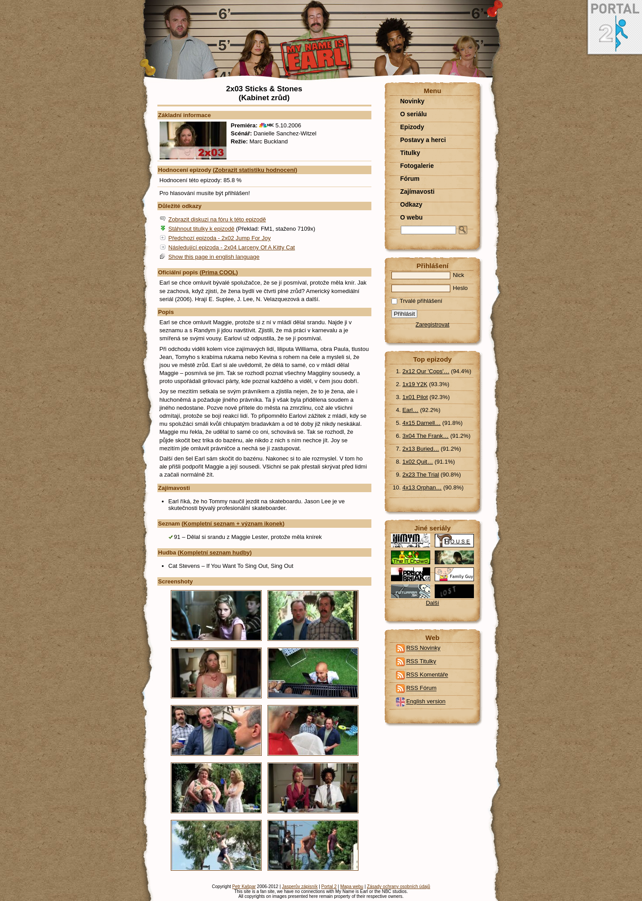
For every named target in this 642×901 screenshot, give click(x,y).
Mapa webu (351, 886)
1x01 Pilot (415, 397)
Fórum (410, 178)
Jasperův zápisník (299, 886)
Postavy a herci (423, 139)
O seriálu (413, 114)
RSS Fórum (421, 688)
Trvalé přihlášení (417, 301)
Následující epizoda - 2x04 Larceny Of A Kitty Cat (232, 247)
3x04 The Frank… (426, 435)
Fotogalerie (417, 165)
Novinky (412, 101)
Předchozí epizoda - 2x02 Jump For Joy (220, 238)
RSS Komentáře (427, 675)
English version (425, 701)
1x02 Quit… (418, 461)
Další (432, 602)
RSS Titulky (421, 661)
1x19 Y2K (415, 384)
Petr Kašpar (244, 886)
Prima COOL (219, 272)
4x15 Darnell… (422, 423)
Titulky (410, 152)
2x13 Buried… (421, 448)
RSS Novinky (423, 648)
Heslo (429, 288)
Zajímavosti (417, 191)
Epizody (412, 126)
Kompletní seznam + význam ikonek (233, 523)
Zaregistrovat (432, 324)
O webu (411, 217)
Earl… (411, 410)
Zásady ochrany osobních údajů (398, 886)
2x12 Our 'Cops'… (426, 371)
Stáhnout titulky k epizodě (202, 228)
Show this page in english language (214, 256)
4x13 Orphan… (422, 487)
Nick (428, 275)
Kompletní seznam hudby (215, 552)
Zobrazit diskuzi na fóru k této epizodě (217, 219)
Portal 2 (329, 886)
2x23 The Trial (421, 474)
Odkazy (411, 204)
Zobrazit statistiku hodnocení (255, 170)
